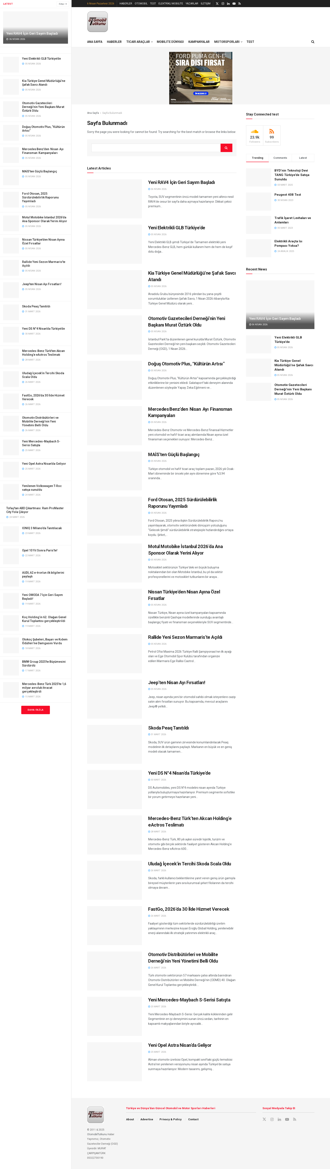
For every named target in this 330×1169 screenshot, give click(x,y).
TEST (153, 3)
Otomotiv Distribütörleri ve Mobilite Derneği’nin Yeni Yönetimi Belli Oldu (40, 421)
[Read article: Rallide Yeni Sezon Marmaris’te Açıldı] (114, 653)
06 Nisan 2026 (157, 189)
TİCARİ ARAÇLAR (138, 41)
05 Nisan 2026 (157, 234)
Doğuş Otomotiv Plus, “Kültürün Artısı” (186, 363)
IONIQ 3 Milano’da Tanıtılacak (42, 528)
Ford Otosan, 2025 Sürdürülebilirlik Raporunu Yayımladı (40, 197)
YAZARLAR (192, 3)
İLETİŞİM (205, 3)
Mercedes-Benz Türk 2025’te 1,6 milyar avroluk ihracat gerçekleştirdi (44, 687)
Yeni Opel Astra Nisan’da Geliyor (44, 463)
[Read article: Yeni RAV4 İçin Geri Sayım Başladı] (114, 198)
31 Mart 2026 (157, 734)
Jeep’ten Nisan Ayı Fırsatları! (41, 284)
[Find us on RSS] (294, 1119)
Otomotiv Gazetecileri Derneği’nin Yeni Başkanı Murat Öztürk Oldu (43, 106)
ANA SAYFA (94, 41)
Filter (61, 4)
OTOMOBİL (141, 3)
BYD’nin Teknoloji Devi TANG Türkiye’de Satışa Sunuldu (291, 175)
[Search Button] (312, 42)
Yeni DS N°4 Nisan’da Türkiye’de (43, 328)
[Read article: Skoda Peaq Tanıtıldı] (114, 744)
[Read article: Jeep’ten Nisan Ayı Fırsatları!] (114, 699)
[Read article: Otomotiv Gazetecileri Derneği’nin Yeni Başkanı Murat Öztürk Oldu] (114, 334)
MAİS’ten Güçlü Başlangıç (39, 171)
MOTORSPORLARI (227, 41)
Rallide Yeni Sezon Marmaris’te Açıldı (185, 637)
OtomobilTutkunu (97, 1134)
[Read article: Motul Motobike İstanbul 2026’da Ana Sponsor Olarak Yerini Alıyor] (114, 563)
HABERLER (126, 3)
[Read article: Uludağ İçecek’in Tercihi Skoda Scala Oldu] (114, 880)
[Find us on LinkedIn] (279, 1119)
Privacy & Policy (171, 1119)
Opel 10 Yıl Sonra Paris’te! (39, 550)
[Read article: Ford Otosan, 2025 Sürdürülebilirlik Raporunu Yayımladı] (114, 516)
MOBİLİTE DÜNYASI (170, 41)
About (130, 1119)
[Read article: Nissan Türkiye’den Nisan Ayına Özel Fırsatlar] (114, 608)
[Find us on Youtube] (287, 1119)
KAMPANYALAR (199, 41)
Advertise (146, 1119)
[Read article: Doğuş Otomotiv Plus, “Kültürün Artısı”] (114, 380)
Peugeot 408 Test (287, 195)
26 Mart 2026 (157, 870)
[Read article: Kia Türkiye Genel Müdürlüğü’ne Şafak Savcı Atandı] (114, 289)
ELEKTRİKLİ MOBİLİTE (170, 3)
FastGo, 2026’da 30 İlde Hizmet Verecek (188, 909)
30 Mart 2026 (157, 779)
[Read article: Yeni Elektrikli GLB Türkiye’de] (114, 244)
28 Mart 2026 (157, 831)
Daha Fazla (36, 709)
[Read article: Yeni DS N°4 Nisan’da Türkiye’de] (114, 789)
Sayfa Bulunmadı (112, 113)
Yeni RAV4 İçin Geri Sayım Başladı (32, 33)
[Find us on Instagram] (272, 1119)
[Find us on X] (264, 1119)
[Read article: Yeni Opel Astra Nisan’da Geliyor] (114, 1061)
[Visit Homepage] (97, 21)
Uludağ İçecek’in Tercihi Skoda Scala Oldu (189, 863)
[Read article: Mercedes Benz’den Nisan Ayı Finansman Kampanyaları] (114, 425)
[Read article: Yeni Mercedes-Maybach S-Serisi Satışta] (114, 1016)
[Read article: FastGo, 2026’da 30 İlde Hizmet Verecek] (114, 925)
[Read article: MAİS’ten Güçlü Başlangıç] (114, 471)
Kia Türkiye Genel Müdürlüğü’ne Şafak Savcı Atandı (293, 365)
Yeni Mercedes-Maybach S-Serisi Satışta (189, 999)
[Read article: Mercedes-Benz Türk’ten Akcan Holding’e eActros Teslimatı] (114, 834)
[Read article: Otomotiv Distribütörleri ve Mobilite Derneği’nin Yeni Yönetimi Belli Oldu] (114, 971)
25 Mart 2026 (157, 1006)
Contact (193, 1119)
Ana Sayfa (93, 113)
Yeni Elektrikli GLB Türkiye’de (41, 58)
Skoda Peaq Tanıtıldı (36, 306)
